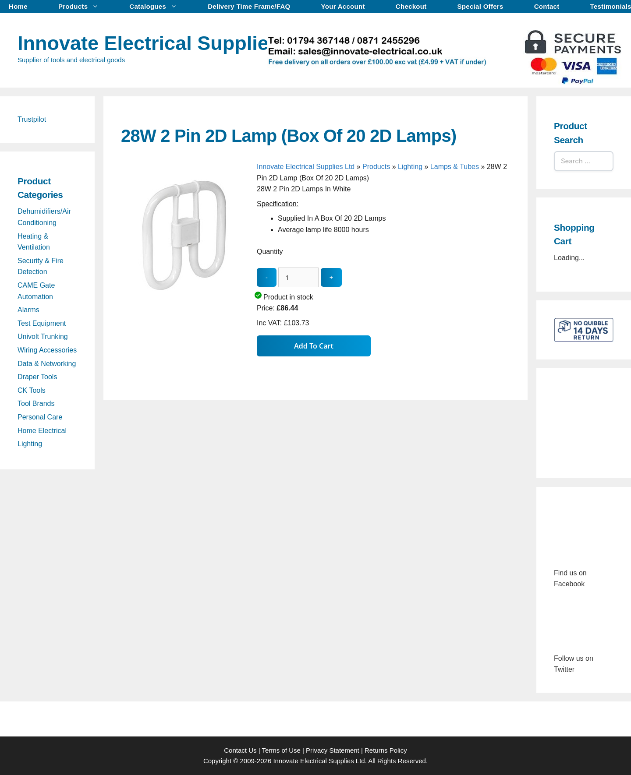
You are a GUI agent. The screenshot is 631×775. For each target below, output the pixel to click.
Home (18, 6)
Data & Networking (47, 363)
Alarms (28, 310)
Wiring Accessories (47, 350)
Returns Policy (386, 750)
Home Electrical (42, 430)
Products (82, 6)
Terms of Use (281, 750)
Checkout (411, 6)
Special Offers (480, 6)
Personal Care (40, 417)
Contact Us (240, 750)
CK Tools (32, 390)
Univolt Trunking (43, 336)
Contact (547, 6)
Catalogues (157, 6)
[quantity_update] (298, 277)
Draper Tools (37, 376)
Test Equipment (42, 323)
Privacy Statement (332, 750)
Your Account (343, 6)
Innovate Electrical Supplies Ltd (167, 43)
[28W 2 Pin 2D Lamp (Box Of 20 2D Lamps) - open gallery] (186, 297)
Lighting (410, 166)
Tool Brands (36, 403)
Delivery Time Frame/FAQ (249, 6)
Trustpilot (32, 119)
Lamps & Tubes (454, 166)
